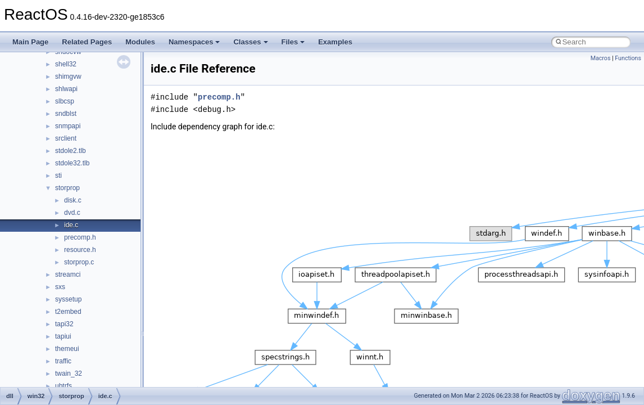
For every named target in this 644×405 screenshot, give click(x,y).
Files (293, 42)
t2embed (68, 312)
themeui (67, 349)
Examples (335, 42)
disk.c (72, 200)
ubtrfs (63, 386)
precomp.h (80, 237)
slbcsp (64, 101)
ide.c (71, 225)
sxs (60, 287)
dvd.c (72, 213)
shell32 (65, 64)
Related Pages (87, 42)
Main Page (30, 42)
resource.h (80, 250)
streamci (67, 274)
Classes (250, 42)
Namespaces (194, 42)
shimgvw (68, 76)
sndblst (65, 114)
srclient (65, 138)
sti (58, 175)
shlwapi (66, 89)
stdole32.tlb (72, 163)
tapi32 (64, 324)
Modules (140, 42)
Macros (601, 58)
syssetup (68, 299)
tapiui (63, 336)
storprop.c (79, 262)
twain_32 (68, 373)
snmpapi (67, 126)
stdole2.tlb (70, 151)
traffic (63, 361)
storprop (67, 188)
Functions (628, 58)
